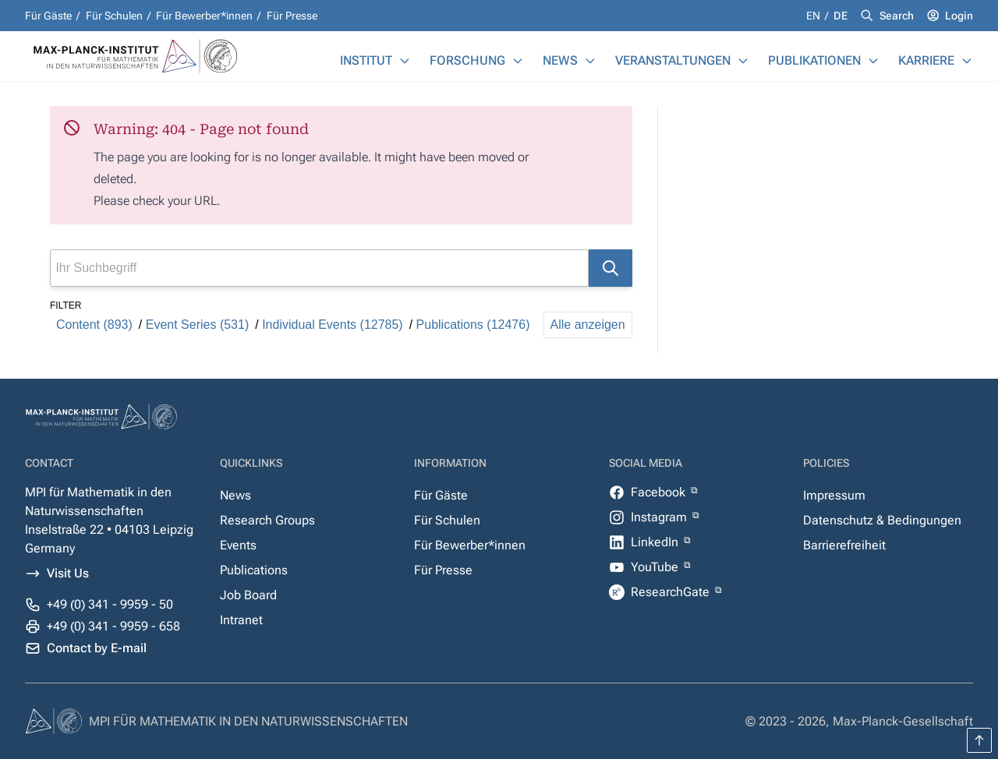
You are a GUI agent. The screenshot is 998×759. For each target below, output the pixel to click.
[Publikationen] (873, 60)
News (560, 60)
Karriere (926, 60)
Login (959, 15)
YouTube (656, 567)
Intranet (241, 619)
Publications (254, 570)
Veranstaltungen (673, 60)
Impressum (834, 495)
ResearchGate (672, 591)
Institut (366, 60)
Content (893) (94, 324)
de (840, 15)
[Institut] (404, 60)
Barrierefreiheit (844, 545)
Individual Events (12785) (332, 324)
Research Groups (267, 520)
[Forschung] (517, 60)
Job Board (248, 595)
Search (896, 15)
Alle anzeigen (587, 324)
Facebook (659, 492)
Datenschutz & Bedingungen (882, 520)
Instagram (660, 517)
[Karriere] (967, 60)
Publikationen (814, 60)
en (814, 15)
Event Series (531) (198, 324)
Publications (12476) (473, 324)
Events (238, 545)
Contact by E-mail (97, 648)
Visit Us (68, 573)
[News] (590, 60)
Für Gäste (48, 15)
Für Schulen (114, 15)
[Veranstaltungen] (743, 60)
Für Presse (292, 15)
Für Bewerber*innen (204, 15)
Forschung (467, 60)
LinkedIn (656, 542)
